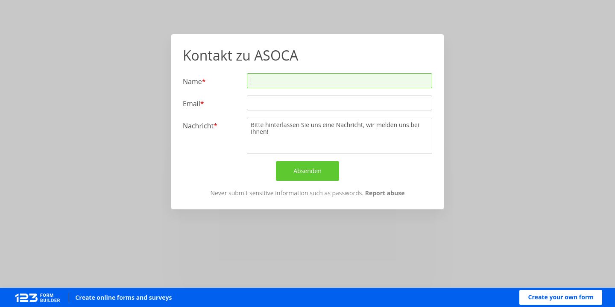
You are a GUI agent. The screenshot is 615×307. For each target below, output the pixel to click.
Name (192, 81)
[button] (560, 297)
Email (191, 103)
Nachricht (198, 125)
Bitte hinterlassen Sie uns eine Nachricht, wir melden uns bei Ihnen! (339, 136)
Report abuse (385, 193)
